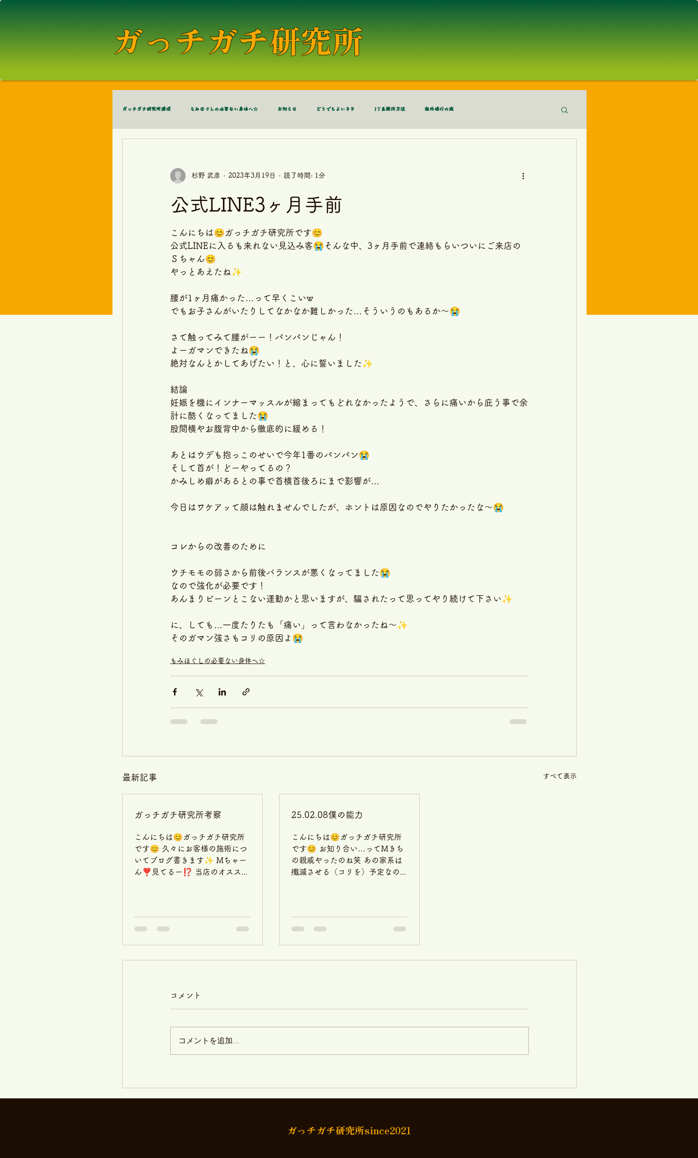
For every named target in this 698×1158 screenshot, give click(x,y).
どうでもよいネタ (335, 109)
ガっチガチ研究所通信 (146, 109)
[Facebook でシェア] (174, 691)
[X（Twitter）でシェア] (198, 691)
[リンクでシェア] (246, 691)
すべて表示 (560, 775)
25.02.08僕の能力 (327, 814)
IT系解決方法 (389, 109)
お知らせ (287, 109)
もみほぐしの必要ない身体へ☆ (224, 109)
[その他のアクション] (523, 176)
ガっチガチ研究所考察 (178, 814)
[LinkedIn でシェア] (222, 691)
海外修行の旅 (439, 109)
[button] (564, 109)
